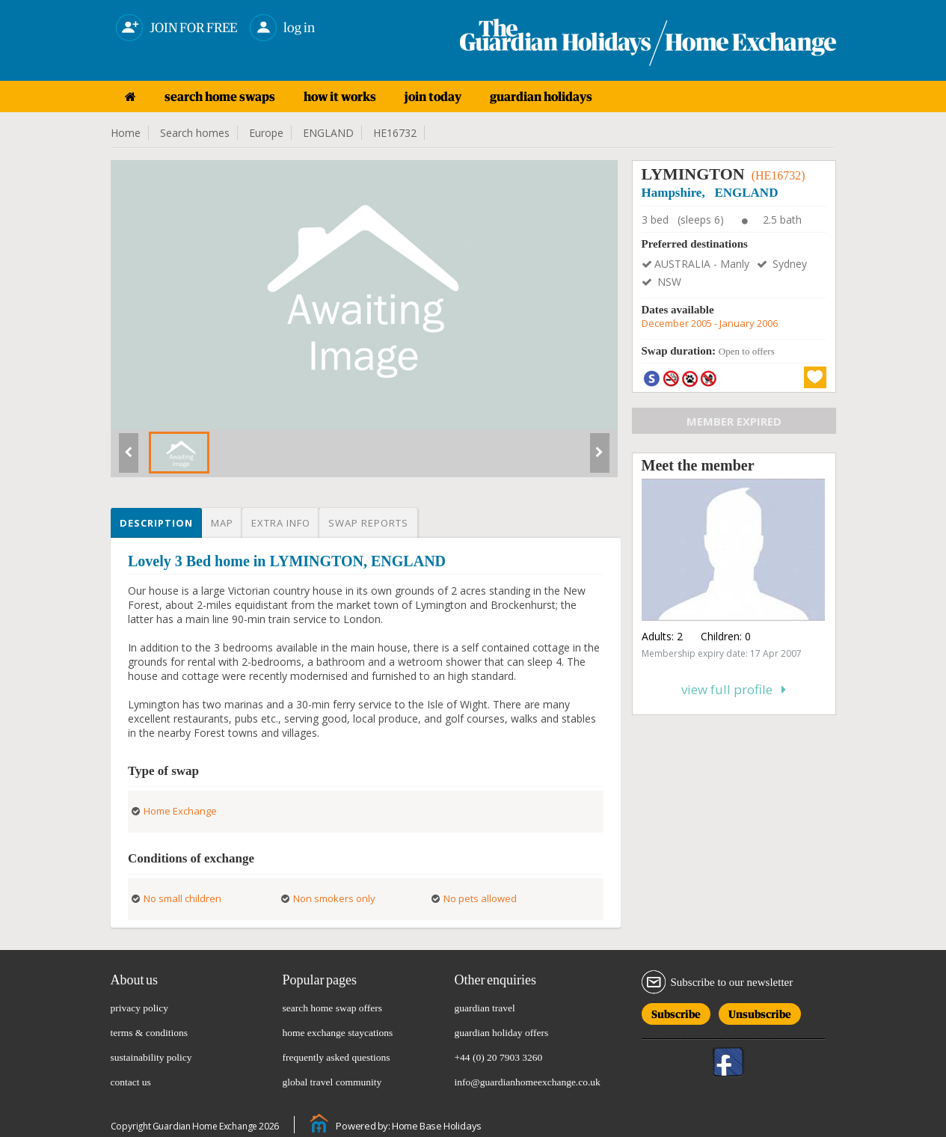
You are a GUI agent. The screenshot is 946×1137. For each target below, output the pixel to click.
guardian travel (485, 1008)
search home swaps (220, 96)
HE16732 (395, 133)
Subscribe (676, 1011)
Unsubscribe (760, 1011)
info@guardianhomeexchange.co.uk (528, 1082)
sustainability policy (151, 1057)
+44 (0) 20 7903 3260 (499, 1057)
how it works (340, 96)
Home (126, 133)
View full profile (733, 689)
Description (156, 523)
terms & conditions (149, 1032)
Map (222, 523)
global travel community (332, 1082)
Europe (266, 133)
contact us (131, 1082)
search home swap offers (333, 1008)
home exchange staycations (338, 1032)
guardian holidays (541, 96)
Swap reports (368, 523)
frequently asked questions (336, 1057)
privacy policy (140, 1008)
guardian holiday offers (502, 1032)
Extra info (280, 523)
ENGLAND (328, 133)
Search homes (195, 133)
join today (433, 96)
